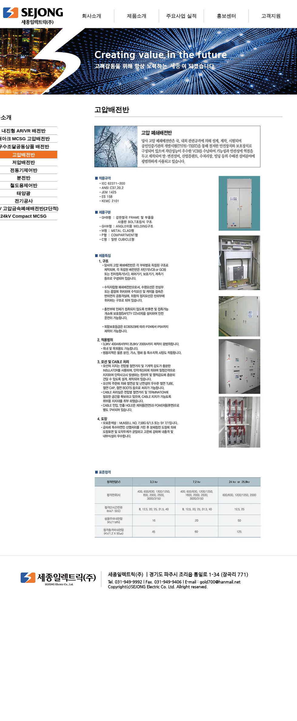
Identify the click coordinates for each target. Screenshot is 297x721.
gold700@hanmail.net (220, 582)
